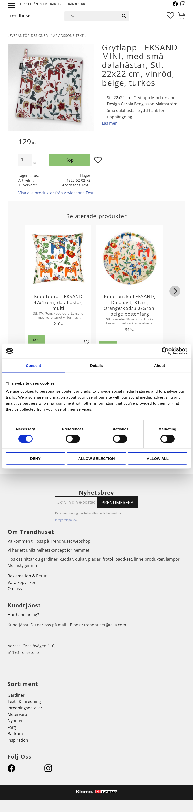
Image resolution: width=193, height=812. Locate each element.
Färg (12, 727)
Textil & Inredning (24, 701)
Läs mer (109, 123)
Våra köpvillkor (22, 582)
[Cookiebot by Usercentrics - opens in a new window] (165, 351)
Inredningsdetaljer (25, 708)
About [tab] (159, 365)
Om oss (15, 588)
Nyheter (15, 720)
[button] (12, 5)
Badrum (15, 733)
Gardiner (16, 695)
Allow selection (96, 458)
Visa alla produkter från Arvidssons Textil (57, 193)
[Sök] (124, 16)
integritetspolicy (65, 520)
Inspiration (18, 740)
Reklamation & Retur (27, 576)
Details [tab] (96, 365)
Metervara (17, 714)
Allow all (158, 458)
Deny (35, 458)
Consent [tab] (33, 365)
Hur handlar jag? (23, 614)
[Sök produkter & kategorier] (92, 16)
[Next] (174, 291)
